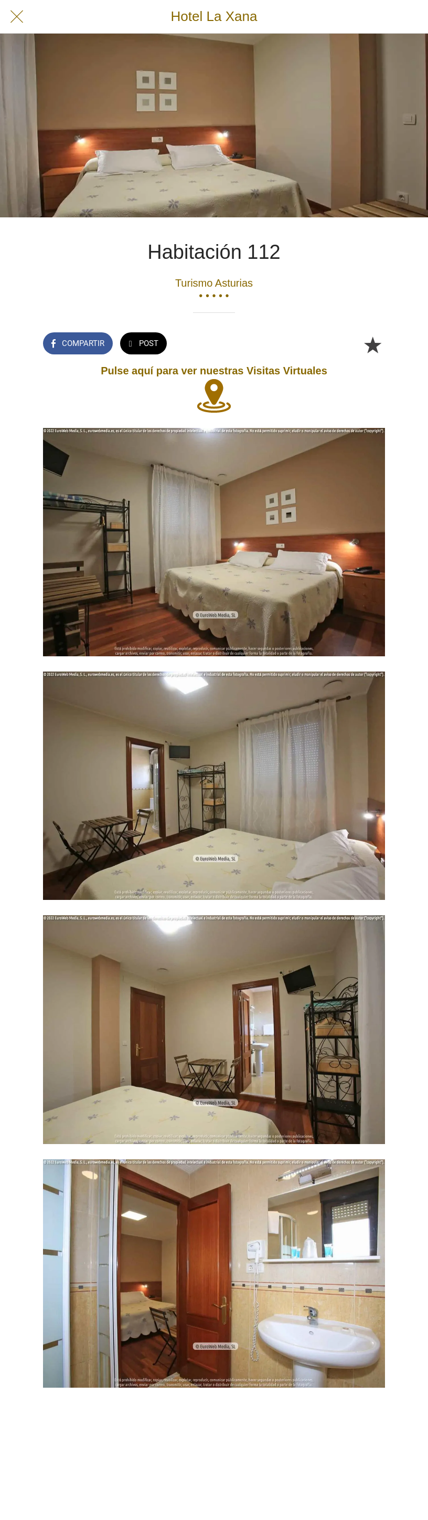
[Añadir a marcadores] (372, 344)
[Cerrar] (16, 17)
